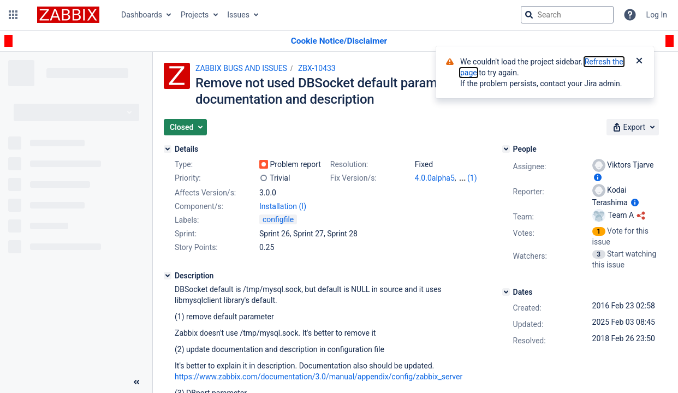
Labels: (187, 220)
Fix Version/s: (353, 178)
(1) (472, 178)
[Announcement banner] (339, 41)
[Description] (167, 275)
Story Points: (196, 247)
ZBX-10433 (317, 68)
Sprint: (186, 233)
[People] (506, 149)
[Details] (167, 149)
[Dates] (506, 292)
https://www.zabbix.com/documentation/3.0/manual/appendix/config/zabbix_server (318, 376)
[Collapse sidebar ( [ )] (136, 382)
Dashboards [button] (141, 14)
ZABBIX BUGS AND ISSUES (241, 68)
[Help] (630, 14)
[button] (13, 15)
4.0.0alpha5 (435, 178)
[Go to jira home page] (68, 15)
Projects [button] (195, 14)
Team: (523, 216)
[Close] (639, 61)
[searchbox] (567, 14)
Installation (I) (282, 206)
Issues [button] (238, 14)
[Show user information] (597, 177)
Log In (656, 14)
